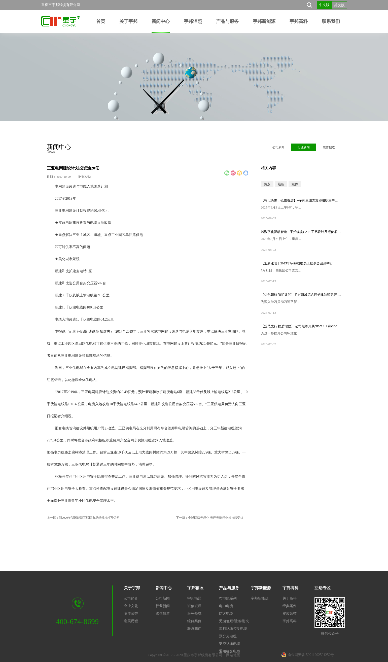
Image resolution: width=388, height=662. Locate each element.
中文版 (324, 5)
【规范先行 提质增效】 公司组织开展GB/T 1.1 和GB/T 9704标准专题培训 (301, 326)
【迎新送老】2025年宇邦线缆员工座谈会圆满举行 (297, 263)
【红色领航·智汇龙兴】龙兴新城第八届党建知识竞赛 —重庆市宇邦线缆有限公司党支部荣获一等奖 (301, 294)
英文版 (339, 5)
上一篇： (83, 517)
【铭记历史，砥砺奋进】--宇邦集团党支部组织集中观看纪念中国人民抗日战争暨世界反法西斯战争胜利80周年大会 (301, 200)
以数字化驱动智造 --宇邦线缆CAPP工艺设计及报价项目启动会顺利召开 (301, 231)
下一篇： (209, 517)
